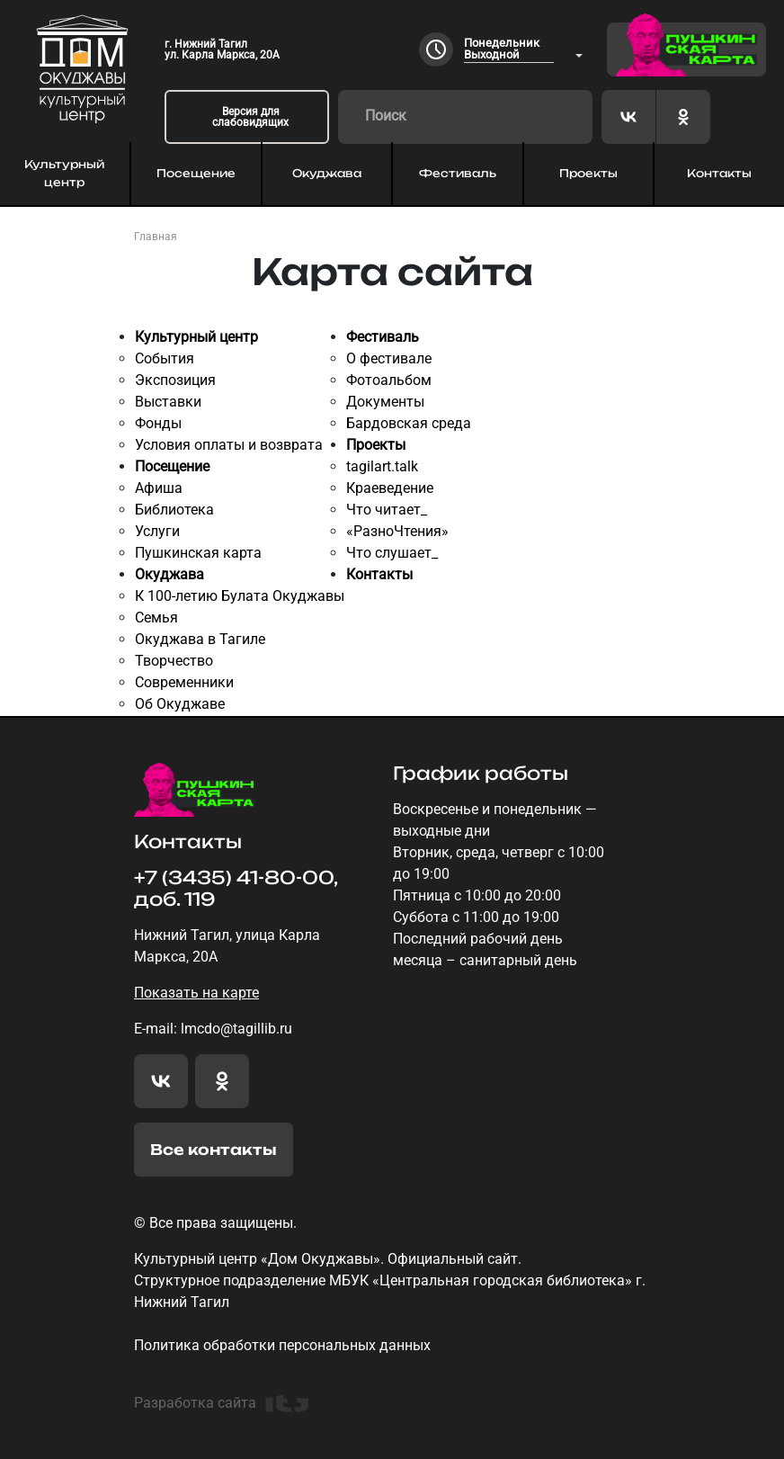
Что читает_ (386, 509)
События (164, 358)
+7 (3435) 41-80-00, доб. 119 (235, 888)
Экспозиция (175, 380)
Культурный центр (64, 173)
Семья (156, 617)
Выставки (168, 401)
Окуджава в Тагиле (200, 639)
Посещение (196, 173)
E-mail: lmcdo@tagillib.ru (213, 1028)
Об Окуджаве (180, 703)
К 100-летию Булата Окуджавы (239, 595)
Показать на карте (196, 992)
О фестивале (389, 358)
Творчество (174, 660)
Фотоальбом (389, 380)
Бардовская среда (408, 423)
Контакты (719, 173)
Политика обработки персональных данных (282, 1345)
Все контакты (213, 1150)
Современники (184, 682)
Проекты (588, 173)
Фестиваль (457, 173)
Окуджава (326, 173)
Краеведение (389, 488)
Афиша (159, 488)
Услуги (157, 531)
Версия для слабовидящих (250, 117)
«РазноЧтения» (397, 531)
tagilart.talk (382, 466)
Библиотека (174, 509)
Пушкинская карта (198, 552)
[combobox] (523, 50)
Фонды (158, 423)
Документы (385, 401)
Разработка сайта (221, 1403)
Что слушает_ (392, 552)
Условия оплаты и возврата (229, 444)
